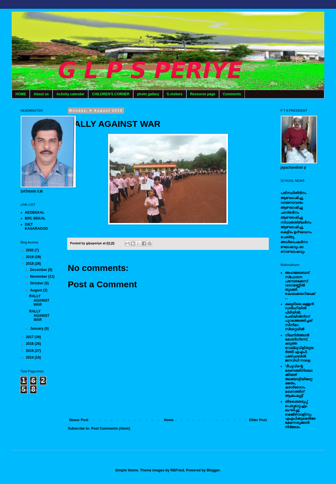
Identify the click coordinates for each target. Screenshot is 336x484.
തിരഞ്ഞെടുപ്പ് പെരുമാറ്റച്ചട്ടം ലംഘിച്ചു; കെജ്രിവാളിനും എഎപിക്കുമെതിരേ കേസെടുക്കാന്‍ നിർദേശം (300, 414)
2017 (30, 337)
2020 (30, 250)
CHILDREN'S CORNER (110, 94)
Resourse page (202, 94)
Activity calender (70, 94)
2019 (30, 257)
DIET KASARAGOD (36, 226)
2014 (30, 357)
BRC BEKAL (35, 218)
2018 (30, 264)
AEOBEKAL (34, 212)
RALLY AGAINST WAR (39, 300)
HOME (20, 94)
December (39, 270)
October (37, 283)
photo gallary (148, 94)
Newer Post (78, 420)
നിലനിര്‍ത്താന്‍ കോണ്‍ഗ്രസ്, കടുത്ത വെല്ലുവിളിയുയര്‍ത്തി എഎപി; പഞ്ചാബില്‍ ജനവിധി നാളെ (299, 347)
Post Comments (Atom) (110, 428)
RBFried (177, 470)
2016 (30, 344)
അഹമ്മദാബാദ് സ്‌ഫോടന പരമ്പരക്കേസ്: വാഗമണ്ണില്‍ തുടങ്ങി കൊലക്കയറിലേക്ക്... (300, 285)
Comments (232, 94)
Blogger (213, 470)
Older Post (258, 420)
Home (169, 420)
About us (41, 94)
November (39, 276)
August (36, 290)
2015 (30, 351)
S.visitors (175, 94)
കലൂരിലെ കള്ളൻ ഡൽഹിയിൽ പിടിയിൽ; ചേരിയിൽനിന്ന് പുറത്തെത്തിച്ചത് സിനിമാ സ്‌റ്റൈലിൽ (299, 316)
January (37, 328)
